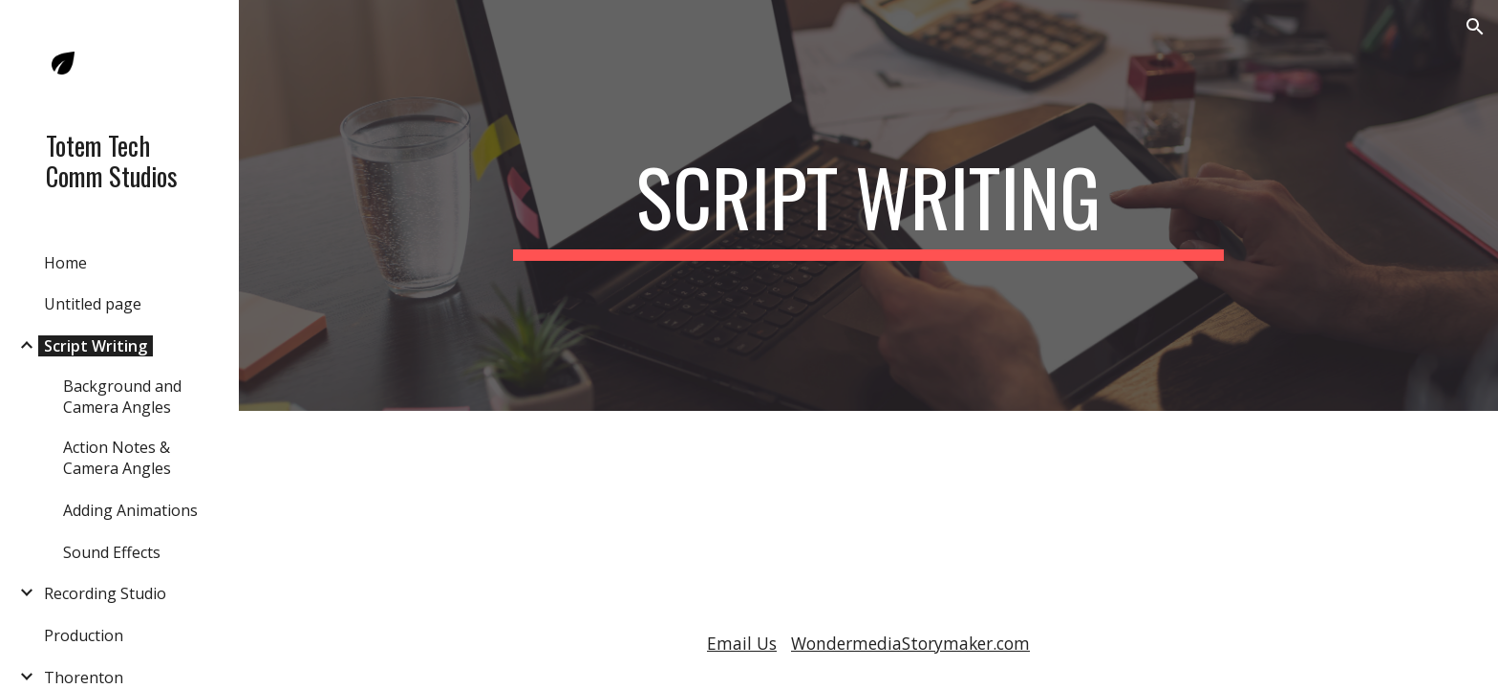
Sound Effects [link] (111, 552)
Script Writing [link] (95, 345)
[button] (1475, 27)
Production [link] (83, 635)
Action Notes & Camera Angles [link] (117, 458)
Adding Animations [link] (130, 510)
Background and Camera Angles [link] (122, 397)
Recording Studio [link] (105, 593)
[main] (868, 205)
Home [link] (65, 262)
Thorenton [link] (83, 677)
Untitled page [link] (92, 303)
